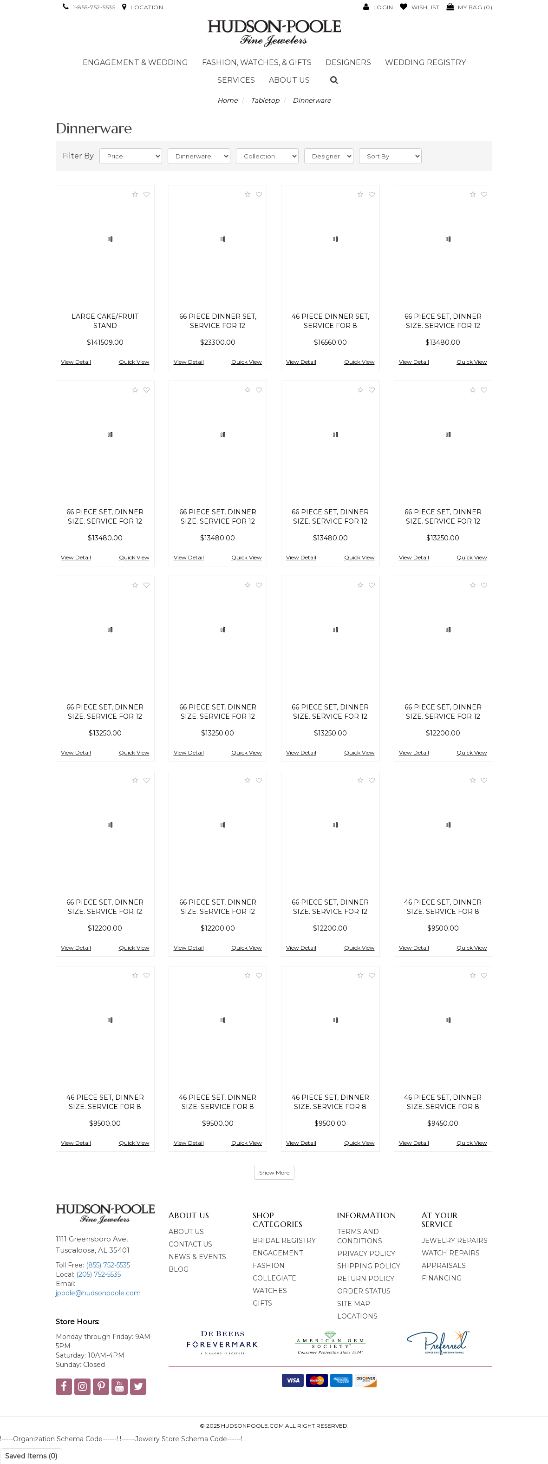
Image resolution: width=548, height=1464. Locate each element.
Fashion (269, 1265)
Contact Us (190, 1244)
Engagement (278, 1253)
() (469, 7)
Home (227, 100)
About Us (289, 80)
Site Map (353, 1304)
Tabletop (265, 100)
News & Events (197, 1257)
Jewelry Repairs (455, 1240)
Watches (270, 1291)
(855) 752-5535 (108, 1265)
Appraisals (444, 1265)
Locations (357, 1316)
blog (179, 1269)
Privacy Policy (366, 1253)
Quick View (134, 361)
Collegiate (274, 1278)
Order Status (364, 1291)
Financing (442, 1278)
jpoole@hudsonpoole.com (98, 1293)
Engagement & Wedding (135, 62)
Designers (348, 62)
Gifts (262, 1303)
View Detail (76, 361)
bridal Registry (284, 1240)
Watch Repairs (451, 1253)
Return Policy (365, 1278)
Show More (274, 1172)
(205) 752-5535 (97, 1274)
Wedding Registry (425, 62)
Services (236, 80)
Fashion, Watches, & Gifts (257, 62)
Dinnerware (312, 100)
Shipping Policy (368, 1266)
